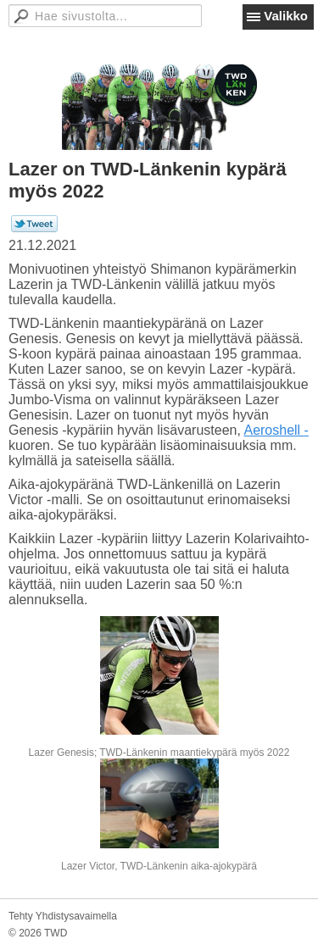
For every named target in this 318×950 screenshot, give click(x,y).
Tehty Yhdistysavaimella (62, 916)
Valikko (286, 15)
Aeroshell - (275, 430)
